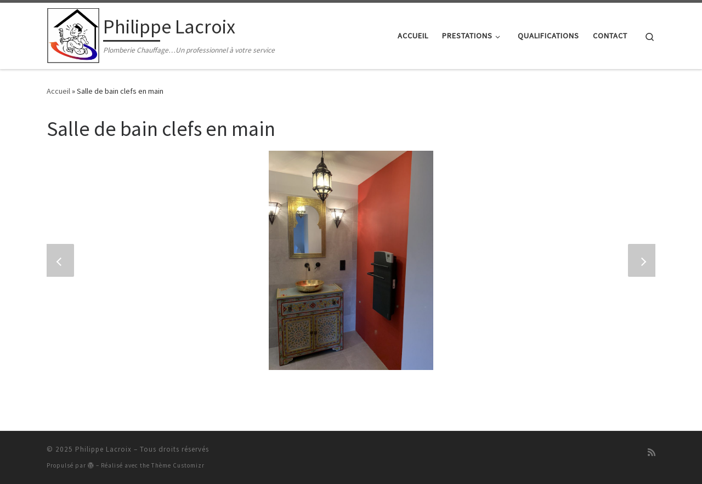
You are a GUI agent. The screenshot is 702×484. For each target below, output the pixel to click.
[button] (60, 260)
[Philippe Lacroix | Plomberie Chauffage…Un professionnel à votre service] (73, 33)
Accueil (58, 91)
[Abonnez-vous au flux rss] (651, 452)
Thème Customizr (178, 465)
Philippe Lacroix (103, 449)
